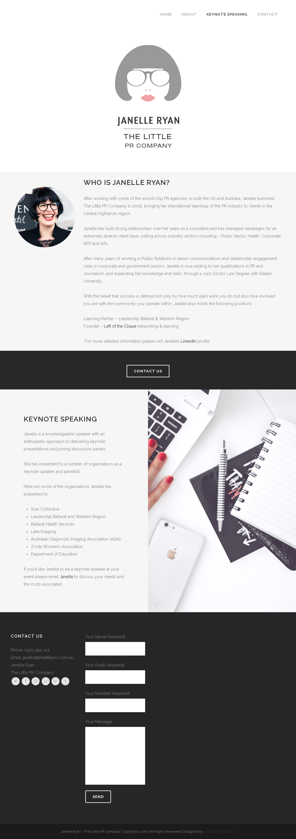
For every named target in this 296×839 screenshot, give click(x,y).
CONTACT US (148, 371)
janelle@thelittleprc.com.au (48, 657)
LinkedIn (188, 341)
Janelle (66, 576)
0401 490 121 (37, 650)
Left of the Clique (120, 326)
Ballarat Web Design (220, 831)
